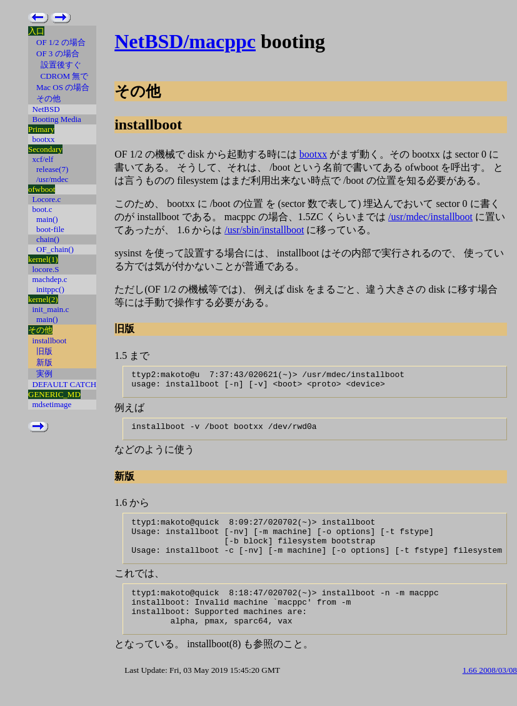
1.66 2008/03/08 (490, 690)
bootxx (313, 154)
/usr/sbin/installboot (264, 229)
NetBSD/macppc (185, 41)
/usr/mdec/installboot (430, 216)
